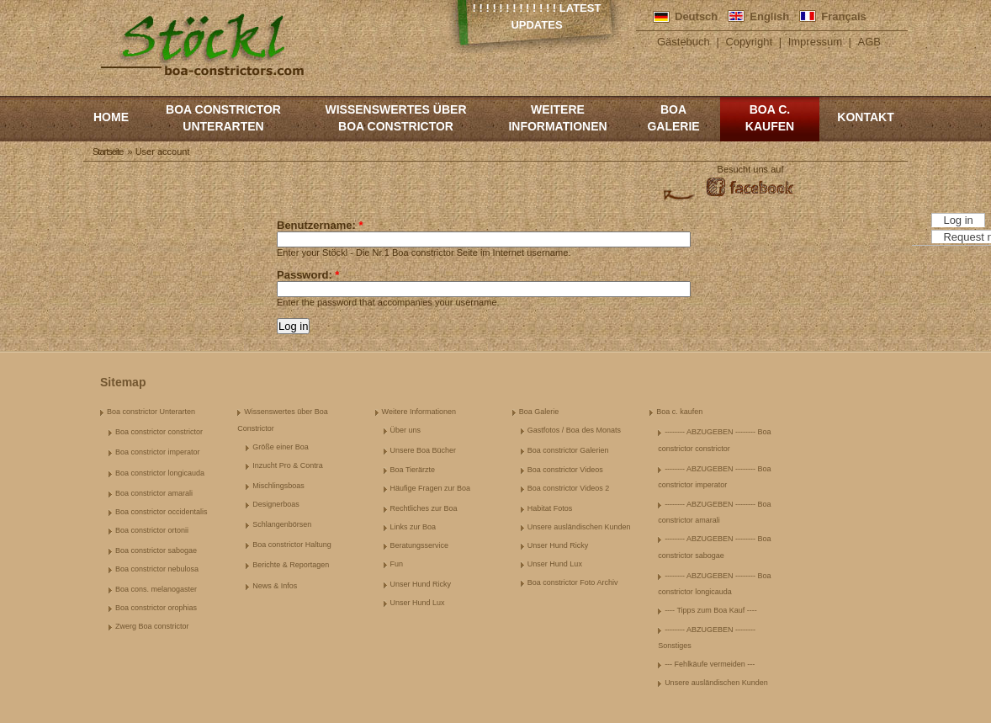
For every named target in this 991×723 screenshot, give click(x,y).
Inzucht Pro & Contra (287, 465)
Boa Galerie (673, 118)
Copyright (748, 41)
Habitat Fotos (550, 508)
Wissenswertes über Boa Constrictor (395, 118)
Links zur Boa (413, 527)
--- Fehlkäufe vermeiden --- (710, 664)
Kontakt (865, 117)
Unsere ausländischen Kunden (579, 527)
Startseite (108, 151)
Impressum (815, 41)
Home (111, 117)
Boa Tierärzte (413, 469)
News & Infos (274, 586)
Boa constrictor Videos (565, 469)
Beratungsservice (419, 545)
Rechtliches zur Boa (424, 508)
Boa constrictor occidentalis (161, 512)
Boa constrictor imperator (157, 452)
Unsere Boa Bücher (423, 450)
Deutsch (696, 16)
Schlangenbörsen (281, 524)
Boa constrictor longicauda (159, 473)
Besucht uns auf (751, 169)
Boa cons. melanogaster (156, 589)
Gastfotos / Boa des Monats (574, 430)
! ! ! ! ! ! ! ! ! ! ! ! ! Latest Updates (537, 16)
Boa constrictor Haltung (291, 544)
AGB (869, 41)
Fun (397, 564)
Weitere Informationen (557, 118)
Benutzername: (320, 225)
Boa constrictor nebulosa (157, 569)
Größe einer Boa (280, 447)
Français (843, 16)
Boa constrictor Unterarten (223, 118)
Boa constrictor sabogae (156, 550)
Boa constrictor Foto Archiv (572, 582)
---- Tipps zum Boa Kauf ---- (711, 610)
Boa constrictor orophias (156, 607)
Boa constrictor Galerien (568, 450)
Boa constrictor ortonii (151, 530)
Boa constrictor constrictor (159, 432)
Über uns (405, 430)
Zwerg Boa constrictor (152, 626)
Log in (957, 220)
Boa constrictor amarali (154, 493)
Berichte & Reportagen (290, 565)
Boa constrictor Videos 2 (568, 488)
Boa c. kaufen (769, 118)
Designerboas (275, 504)
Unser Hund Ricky (421, 584)
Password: (308, 274)
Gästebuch (683, 41)
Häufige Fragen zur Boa (430, 488)
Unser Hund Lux (417, 602)
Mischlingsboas (278, 485)
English (769, 16)
